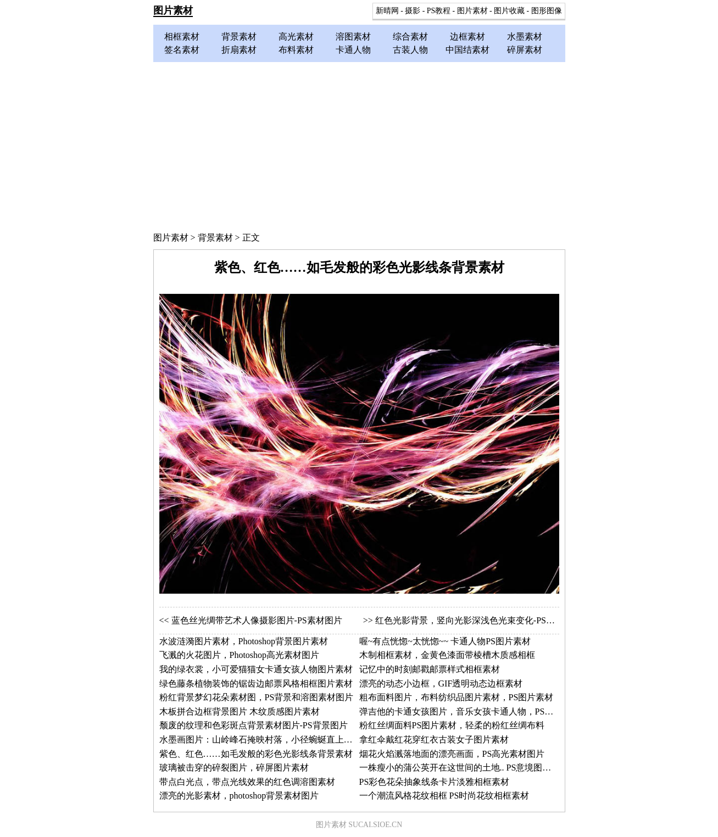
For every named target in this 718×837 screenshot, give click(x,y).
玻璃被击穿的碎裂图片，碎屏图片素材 (234, 767)
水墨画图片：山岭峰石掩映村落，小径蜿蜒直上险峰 (260, 739)
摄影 (412, 11)
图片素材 (173, 10)
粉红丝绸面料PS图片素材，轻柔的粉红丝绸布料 (452, 725)
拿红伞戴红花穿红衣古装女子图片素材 (434, 739)
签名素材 (181, 49)
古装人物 (410, 49)
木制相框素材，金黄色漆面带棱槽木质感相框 (447, 655)
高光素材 (296, 36)
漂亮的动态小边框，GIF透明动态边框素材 (441, 683)
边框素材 (467, 36)
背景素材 (239, 36)
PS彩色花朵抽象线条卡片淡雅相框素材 (434, 781)
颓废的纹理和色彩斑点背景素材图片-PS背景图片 (253, 725)
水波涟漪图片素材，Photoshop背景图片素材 (244, 641)
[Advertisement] (359, 144)
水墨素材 (524, 36)
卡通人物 (353, 49)
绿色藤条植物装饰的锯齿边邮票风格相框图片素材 (256, 683)
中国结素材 (467, 49)
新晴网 (387, 11)
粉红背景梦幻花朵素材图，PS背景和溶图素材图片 (256, 697)
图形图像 (546, 11)
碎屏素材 (524, 49)
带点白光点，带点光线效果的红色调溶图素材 (247, 781)
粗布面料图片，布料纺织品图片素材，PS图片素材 (456, 697)
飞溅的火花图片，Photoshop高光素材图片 (239, 655)
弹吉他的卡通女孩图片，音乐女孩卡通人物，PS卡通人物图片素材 (487, 711)
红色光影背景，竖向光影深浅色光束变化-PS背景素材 (478, 620)
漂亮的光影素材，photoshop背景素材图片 (239, 795)
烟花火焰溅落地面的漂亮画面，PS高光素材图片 (452, 753)
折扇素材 (239, 49)
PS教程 (438, 11)
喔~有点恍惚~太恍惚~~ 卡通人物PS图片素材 (445, 641)
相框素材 (181, 36)
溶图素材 (353, 36)
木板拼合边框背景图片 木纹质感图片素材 (239, 711)
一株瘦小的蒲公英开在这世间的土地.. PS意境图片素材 (464, 767)
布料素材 (296, 49)
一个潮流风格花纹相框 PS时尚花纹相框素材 (444, 795)
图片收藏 (509, 11)
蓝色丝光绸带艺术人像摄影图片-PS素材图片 (256, 620)
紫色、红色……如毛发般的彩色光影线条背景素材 (256, 753)
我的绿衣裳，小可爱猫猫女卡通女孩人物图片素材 (256, 669)
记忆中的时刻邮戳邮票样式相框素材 (429, 669)
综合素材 (410, 36)
